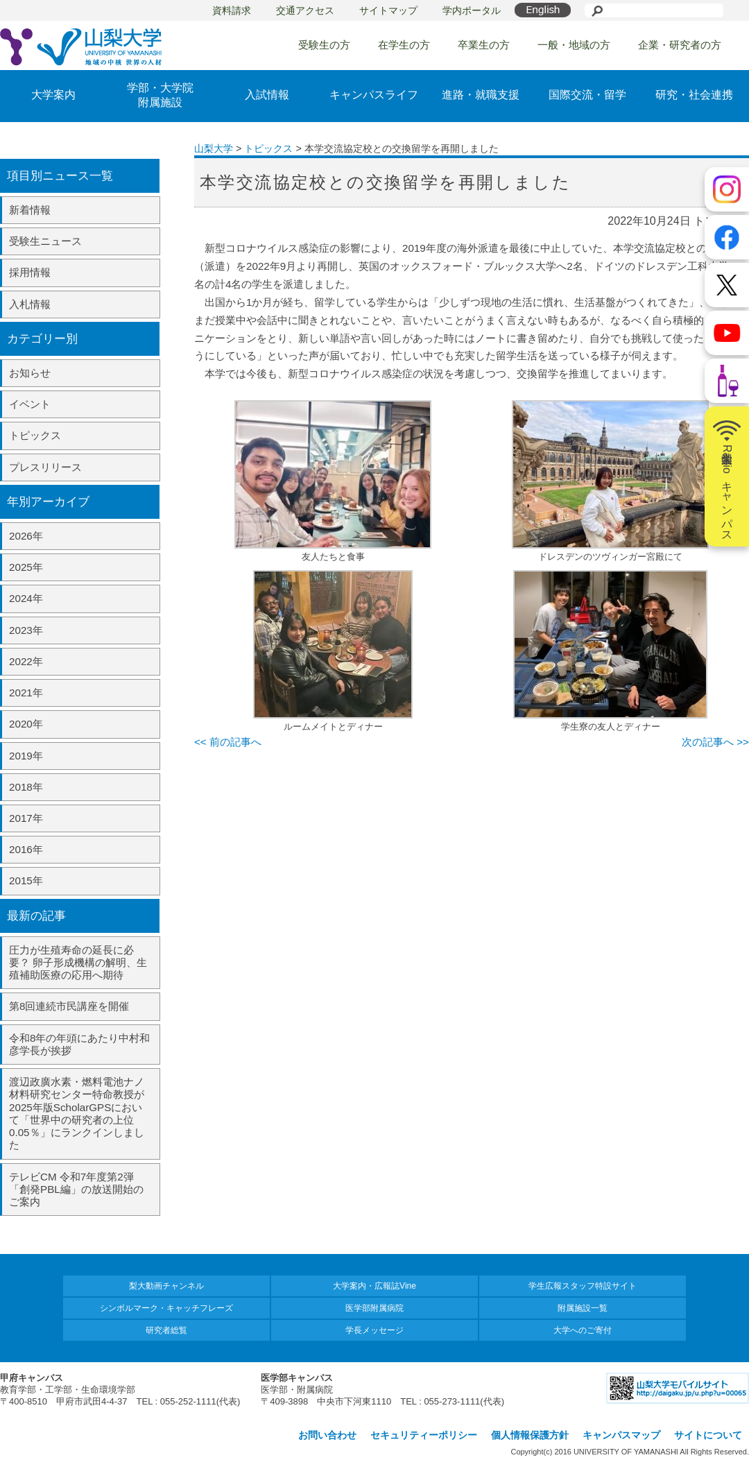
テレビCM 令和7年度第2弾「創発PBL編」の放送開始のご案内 (76, 1189)
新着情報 (30, 210)
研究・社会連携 (694, 95)
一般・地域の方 (573, 45)
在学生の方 (404, 45)
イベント (30, 404)
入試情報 (267, 95)
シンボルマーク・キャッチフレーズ (166, 1308)
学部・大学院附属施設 (160, 95)
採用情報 (30, 272)
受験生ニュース (45, 241)
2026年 (26, 536)
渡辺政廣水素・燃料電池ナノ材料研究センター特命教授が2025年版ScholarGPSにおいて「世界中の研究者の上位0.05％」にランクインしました (76, 1113)
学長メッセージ (374, 1330)
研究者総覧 (166, 1330)
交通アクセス (305, 10)
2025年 (26, 567)
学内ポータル (471, 10)
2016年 (26, 849)
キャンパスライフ (373, 95)
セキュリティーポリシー (423, 1435)
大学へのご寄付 (582, 1330)
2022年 (26, 661)
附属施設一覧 (583, 1308)
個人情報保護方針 (530, 1435)
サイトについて (708, 1435)
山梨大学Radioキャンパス (727, 476)
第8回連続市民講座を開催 (69, 1006)
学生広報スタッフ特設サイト (582, 1286)
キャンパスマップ (621, 1435)
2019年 (26, 756)
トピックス (35, 435)
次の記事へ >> (715, 742)
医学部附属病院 (374, 1308)
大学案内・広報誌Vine (374, 1286)
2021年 (26, 692)
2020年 (26, 724)
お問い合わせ (327, 1435)
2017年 (26, 818)
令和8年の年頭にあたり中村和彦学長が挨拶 (79, 1044)
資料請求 (231, 10)
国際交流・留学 (587, 95)
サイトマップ (388, 10)
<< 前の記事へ (227, 742)
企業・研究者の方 (679, 45)
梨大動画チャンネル (166, 1286)
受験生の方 (324, 45)
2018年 (26, 787)
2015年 (26, 880)
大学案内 (53, 95)
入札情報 (30, 304)
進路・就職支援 (480, 95)
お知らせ (30, 373)
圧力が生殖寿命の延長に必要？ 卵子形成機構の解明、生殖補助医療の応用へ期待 (78, 962)
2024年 (26, 598)
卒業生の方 (484, 45)
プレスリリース (45, 467)
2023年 (26, 630)
